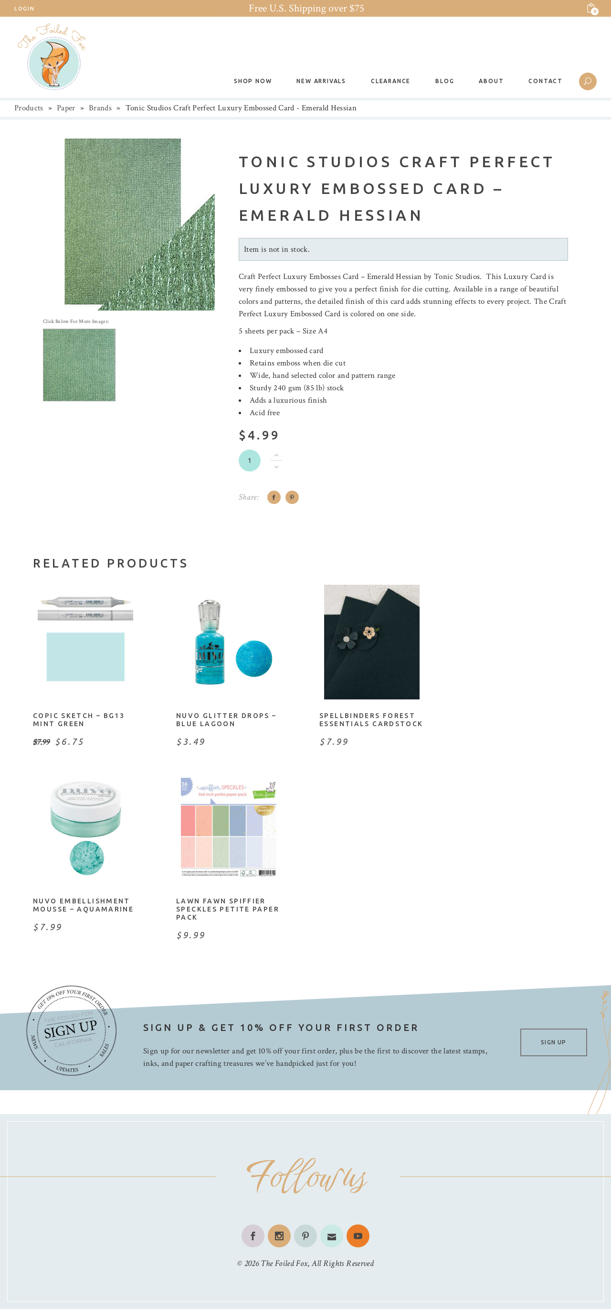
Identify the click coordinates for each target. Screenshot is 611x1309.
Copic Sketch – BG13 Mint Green (79, 720)
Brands (100, 108)
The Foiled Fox (284, 1263)
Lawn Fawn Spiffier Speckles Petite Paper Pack (227, 909)
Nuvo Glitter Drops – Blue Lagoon (226, 720)
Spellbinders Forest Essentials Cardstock (371, 720)
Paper (66, 108)
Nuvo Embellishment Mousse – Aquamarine (83, 905)
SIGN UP (553, 1042)
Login (24, 8)
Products (28, 108)
